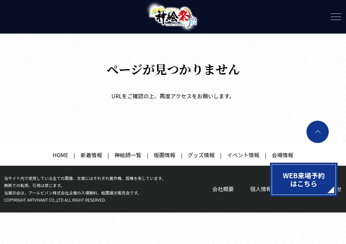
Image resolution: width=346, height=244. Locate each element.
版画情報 (164, 155)
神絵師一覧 (128, 155)
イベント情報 (243, 155)
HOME (60, 155)
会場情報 (282, 155)
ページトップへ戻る (317, 132)
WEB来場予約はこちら (304, 179)
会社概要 (223, 189)
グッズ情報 (201, 155)
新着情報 (91, 155)
